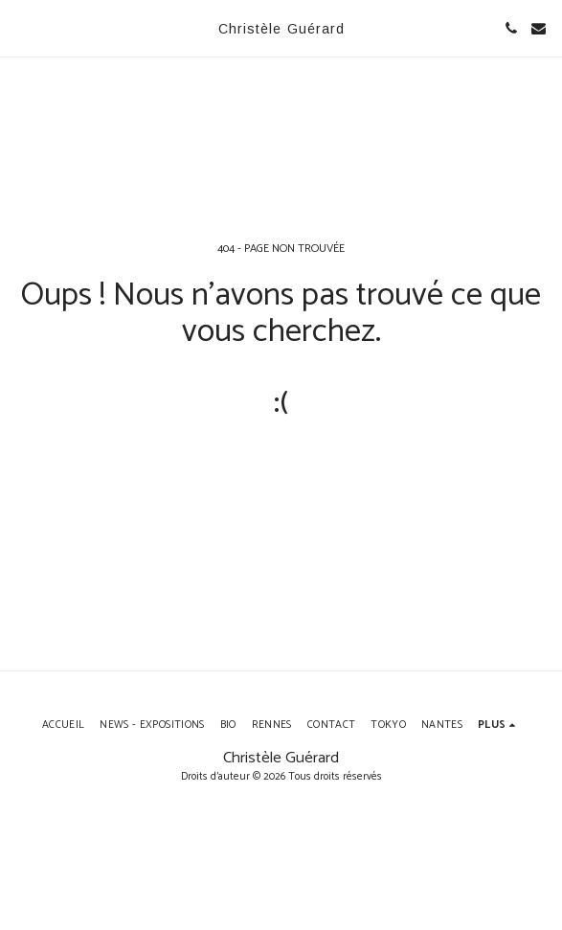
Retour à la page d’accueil (281, 472)
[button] (21, 27)
